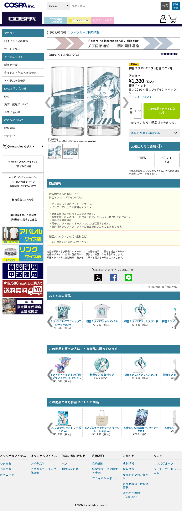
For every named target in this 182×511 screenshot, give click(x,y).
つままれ (5, 463)
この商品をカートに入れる (161, 110)
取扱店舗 (9, 128)
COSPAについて (14, 120)
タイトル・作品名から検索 (20, 73)
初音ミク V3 (71, 55)
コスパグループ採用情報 (84, 32)
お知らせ (129, 456)
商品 (141, 158)
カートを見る (12, 49)
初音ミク (55, 55)
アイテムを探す (13, 57)
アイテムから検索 (15, 80)
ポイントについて (140, 97)
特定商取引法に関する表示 (105, 471)
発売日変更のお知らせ (136, 476)
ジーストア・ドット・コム (168, 471)
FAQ (6, 96)
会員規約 (98, 463)
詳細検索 (175, 5)
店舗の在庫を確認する (145, 133)
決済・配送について (16, 104)
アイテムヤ (38, 463)
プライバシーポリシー (105, 480)
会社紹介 (9, 136)
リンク (158, 456)
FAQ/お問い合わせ (15, 88)
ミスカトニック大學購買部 (43, 471)
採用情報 (128, 469)
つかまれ (5, 469)
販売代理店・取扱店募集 (136, 485)
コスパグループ (163, 463)
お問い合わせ (12, 112)
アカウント (11, 33)
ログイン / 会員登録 (16, 41)
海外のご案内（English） (131, 495)
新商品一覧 (11, 65)
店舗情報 (128, 463)
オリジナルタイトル (44, 456)
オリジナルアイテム (13, 456)
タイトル (167, 159)
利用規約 (98, 456)
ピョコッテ (7, 475)
